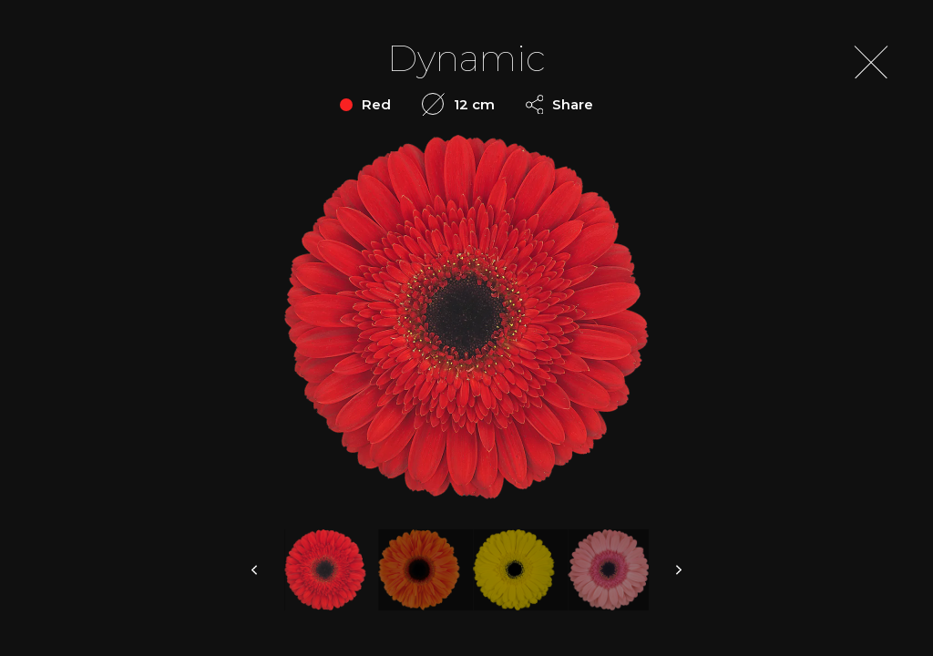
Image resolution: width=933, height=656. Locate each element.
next (678, 570)
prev (255, 570)
